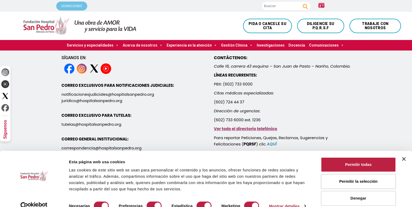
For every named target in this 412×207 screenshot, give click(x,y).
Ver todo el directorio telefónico (245, 129)
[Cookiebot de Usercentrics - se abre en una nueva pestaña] (34, 197)
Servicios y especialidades (93, 45)
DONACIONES (71, 6)
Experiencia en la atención (192, 45)
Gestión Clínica (237, 45)
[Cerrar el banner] (404, 150)
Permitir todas (358, 155)
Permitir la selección (358, 172)
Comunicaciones (326, 45)
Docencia (297, 45)
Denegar (358, 188)
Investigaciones (271, 45)
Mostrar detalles (284, 196)
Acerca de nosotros (143, 45)
